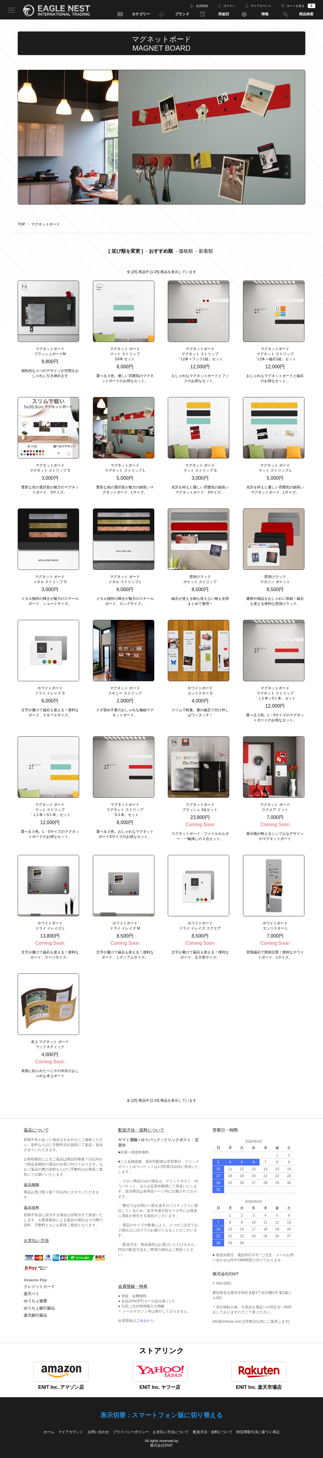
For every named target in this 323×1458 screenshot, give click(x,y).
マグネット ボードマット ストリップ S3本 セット (125, 354)
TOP (21, 224)
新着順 (206, 251)
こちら (141, 1320)
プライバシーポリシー (131, 1432)
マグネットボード (45, 224)
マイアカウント (260, 5)
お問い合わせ (98, 1432)
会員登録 (202, 5)
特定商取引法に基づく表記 (258, 1432)
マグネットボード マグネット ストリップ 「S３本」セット (124, 810)
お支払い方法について (171, 1432)
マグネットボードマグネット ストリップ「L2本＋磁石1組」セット (275, 354)
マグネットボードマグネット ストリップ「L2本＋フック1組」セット (200, 354)
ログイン (229, 5)
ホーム (48, 1432)
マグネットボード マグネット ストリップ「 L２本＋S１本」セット (275, 693)
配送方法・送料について (213, 1432)
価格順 (186, 251)
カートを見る (301, 5)
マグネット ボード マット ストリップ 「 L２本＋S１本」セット (49, 810)
